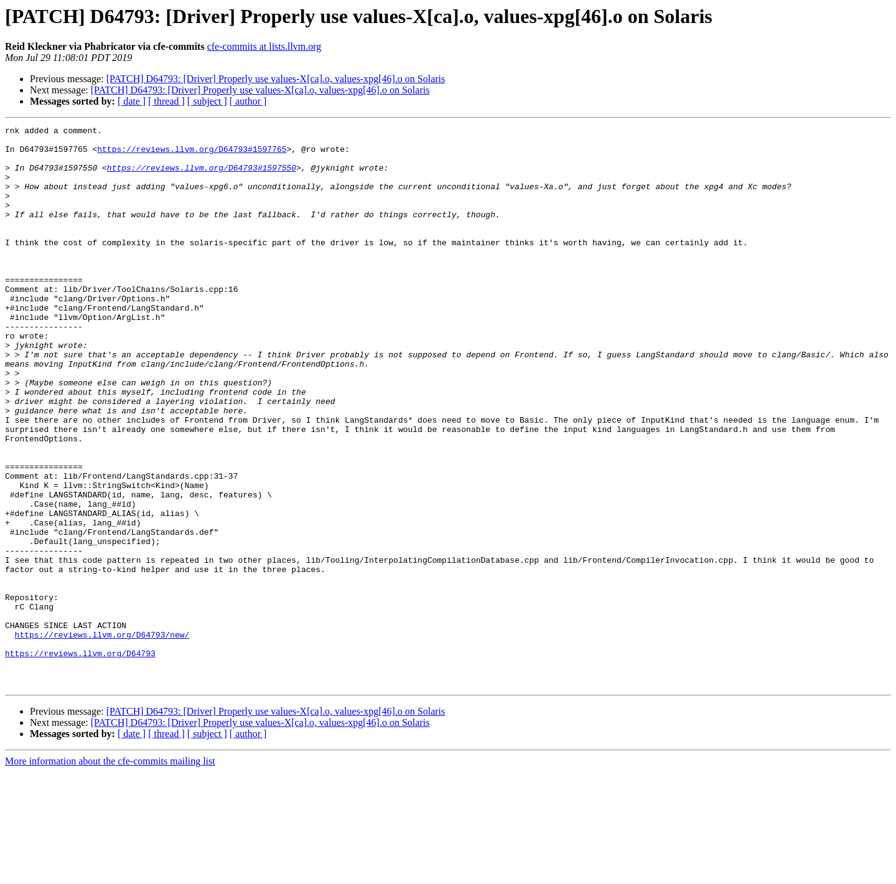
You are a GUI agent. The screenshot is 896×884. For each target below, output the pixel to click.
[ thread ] (166, 101)
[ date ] (132, 101)
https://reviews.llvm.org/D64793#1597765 (191, 154)
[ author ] (248, 101)
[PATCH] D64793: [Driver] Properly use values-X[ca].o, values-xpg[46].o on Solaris (276, 78)
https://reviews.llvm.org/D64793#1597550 (201, 176)
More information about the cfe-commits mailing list (110, 873)
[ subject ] (207, 101)
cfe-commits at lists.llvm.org (264, 46)
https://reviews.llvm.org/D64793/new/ (102, 737)
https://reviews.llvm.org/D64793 (80, 759)
